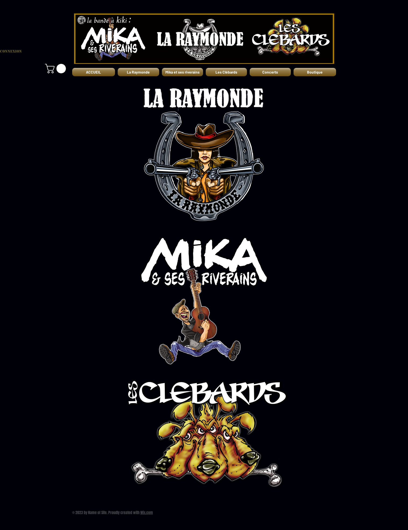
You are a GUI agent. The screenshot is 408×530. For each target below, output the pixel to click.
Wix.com (146, 512)
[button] (56, 68)
